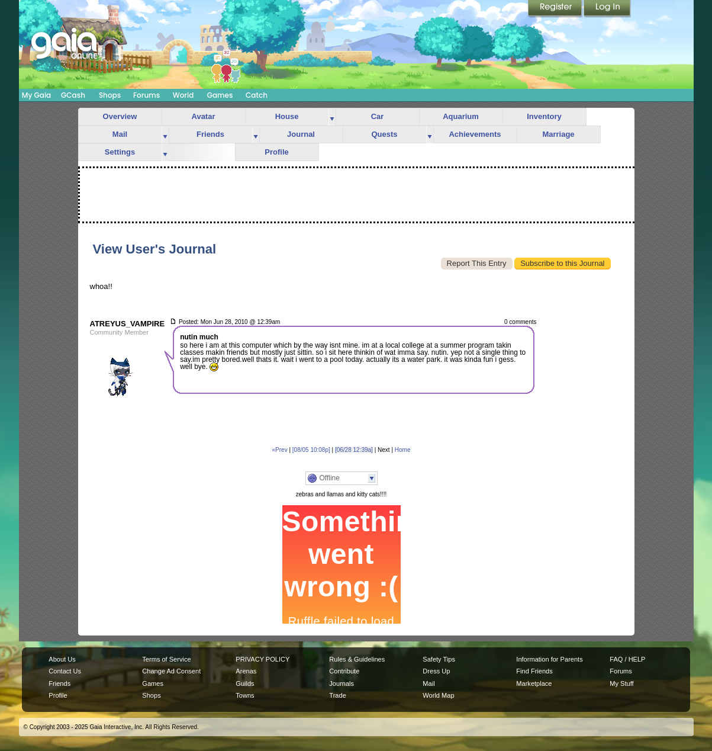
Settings (120, 151)
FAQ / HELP (627, 659)
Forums (146, 95)
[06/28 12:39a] (354, 450)
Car (377, 116)
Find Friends (534, 671)
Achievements (475, 134)
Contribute (344, 671)
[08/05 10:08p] (311, 450)
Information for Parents (549, 659)
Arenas (246, 671)
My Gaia (36, 95)
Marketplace (534, 683)
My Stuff (621, 683)
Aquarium (461, 116)
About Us (62, 659)
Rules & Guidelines (357, 659)
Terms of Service (166, 659)
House (287, 116)
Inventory (544, 116)
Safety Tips (439, 659)
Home (403, 450)
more (332, 117)
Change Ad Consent (171, 671)
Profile (276, 151)
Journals (341, 683)
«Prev (280, 450)
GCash (73, 95)
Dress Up (436, 671)
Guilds (245, 683)
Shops (110, 95)
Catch (257, 95)
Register (556, 9)
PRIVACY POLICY (262, 659)
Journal (301, 134)
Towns (245, 695)
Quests (384, 134)
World (183, 95)
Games (220, 95)
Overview (120, 116)
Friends (210, 134)
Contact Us (65, 671)
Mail (119, 134)
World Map (438, 695)
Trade (337, 695)
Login (607, 9)
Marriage (558, 134)
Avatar (203, 116)
